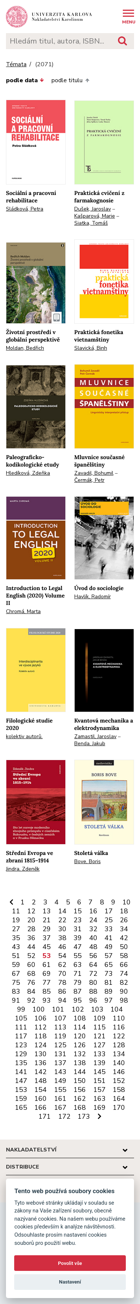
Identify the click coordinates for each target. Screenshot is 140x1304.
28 (31, 929)
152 (119, 1080)
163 (99, 1098)
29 (47, 929)
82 (124, 982)
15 (78, 911)
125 (60, 1045)
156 (80, 1089)
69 (47, 973)
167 (60, 1107)
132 (80, 1054)
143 (60, 1071)
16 (93, 911)
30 (62, 929)
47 (78, 946)
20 (31, 920)
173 (84, 1116)
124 (40, 1045)
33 (109, 929)
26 (124, 920)
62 (62, 964)
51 (16, 955)
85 (47, 991)
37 (47, 937)
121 (99, 1036)
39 (78, 937)
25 (109, 920)
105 (21, 1018)
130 (40, 1054)
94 (62, 1000)
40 (93, 937)
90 (124, 991)
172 (64, 1116)
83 (16, 991)
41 (109, 937)
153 (21, 1089)
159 (21, 1098)
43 (16, 946)
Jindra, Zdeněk (23, 868)
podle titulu (70, 80)
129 (21, 1054)
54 (62, 955)
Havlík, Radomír (92, 596)
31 (78, 929)
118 (40, 1036)
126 (80, 1045)
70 (62, 973)
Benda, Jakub (89, 743)
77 (47, 982)
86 (62, 991)
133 (99, 1054)
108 (80, 1018)
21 (47, 920)
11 (16, 911)
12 (31, 911)
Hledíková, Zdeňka (28, 473)
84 (31, 991)
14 (62, 911)
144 (80, 1071)
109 (99, 1018)
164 (119, 1098)
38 (62, 937)
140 (119, 1062)
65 (109, 964)
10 (126, 902)
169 (99, 1107)
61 (47, 964)
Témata (16, 64)
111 (21, 1027)
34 (124, 929)
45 (47, 946)
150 (80, 1080)
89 (109, 991)
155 (60, 1089)
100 (38, 1009)
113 (60, 1027)
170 (119, 1107)
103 (97, 1009)
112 (40, 1027)
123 (21, 1045)
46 (62, 946)
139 (99, 1062)
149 (60, 1080)
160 (40, 1098)
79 (78, 982)
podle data (25, 80)
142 (40, 1071)
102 (78, 1009)
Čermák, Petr (89, 480)
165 (21, 1107)
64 (93, 964)
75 (16, 982)
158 (119, 1089)
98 (124, 1000)
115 (99, 1027)
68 (31, 973)
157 (99, 1089)
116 (119, 1027)
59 (16, 964)
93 (47, 1000)
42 (124, 937)
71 (78, 973)
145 (99, 1071)
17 (109, 911)
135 (21, 1062)
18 (124, 911)
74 (124, 973)
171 (44, 1116)
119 (60, 1036)
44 (31, 946)
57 (109, 955)
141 (21, 1071)
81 (109, 982)
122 (119, 1036)
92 (31, 1000)
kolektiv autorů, (24, 736)
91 (16, 1000)
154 (40, 1089)
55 (78, 955)
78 (62, 982)
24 (93, 920)
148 (40, 1080)
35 (16, 937)
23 (78, 920)
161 (60, 1098)
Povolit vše (70, 1263)
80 (93, 982)
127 (99, 1045)
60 (31, 964)
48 (93, 946)
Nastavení (70, 1282)
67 (16, 973)
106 (40, 1018)
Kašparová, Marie (94, 216)
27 (16, 929)
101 (58, 1009)
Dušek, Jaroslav (92, 208)
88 (93, 991)
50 (124, 946)
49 (109, 946)
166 (40, 1107)
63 (78, 964)
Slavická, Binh (90, 348)
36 (31, 937)
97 (109, 1000)
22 (62, 920)
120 (80, 1036)
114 (80, 1027)
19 (16, 920)
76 (31, 982)
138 (80, 1062)
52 (31, 955)
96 (93, 1000)
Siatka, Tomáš (91, 223)
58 (124, 955)
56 (93, 955)
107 (60, 1018)
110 (119, 1018)
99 (21, 1009)
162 (80, 1098)
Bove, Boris (87, 861)
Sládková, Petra (24, 208)
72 (93, 973)
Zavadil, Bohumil (93, 473)
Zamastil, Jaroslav (95, 736)
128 (119, 1045)
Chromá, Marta (23, 611)
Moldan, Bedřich (25, 348)
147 (21, 1080)
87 (78, 991)
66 (124, 964)
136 (40, 1062)
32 (93, 929)
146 (119, 1071)
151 (99, 1080)
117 (21, 1036)
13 (47, 911)
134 (119, 1054)
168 (80, 1107)
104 (117, 1009)
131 (60, 1054)
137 (60, 1062)
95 (78, 1000)
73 (109, 973)
